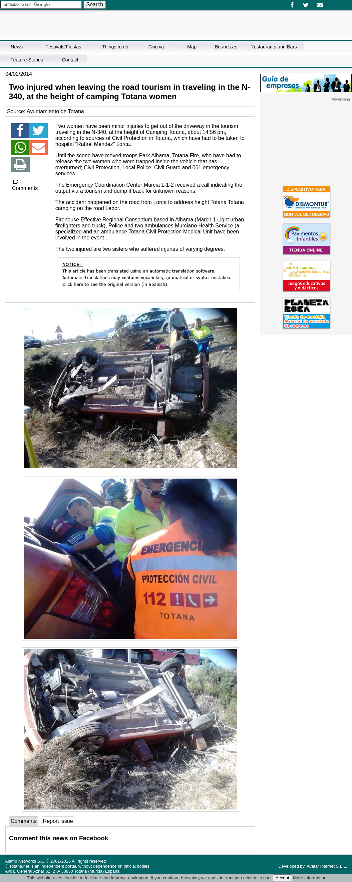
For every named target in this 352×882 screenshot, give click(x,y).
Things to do (115, 46)
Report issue (58, 821)
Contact (70, 59)
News (17, 46)
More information (309, 877)
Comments (25, 185)
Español (329, 3)
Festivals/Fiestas (63, 46)
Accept (282, 877)
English (334, 3)
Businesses (226, 46)
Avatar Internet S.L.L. (327, 866)
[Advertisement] (306, 143)
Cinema (155, 46)
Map (192, 46)
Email (319, 5)
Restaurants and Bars (273, 46)
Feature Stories (26, 59)
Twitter (306, 5)
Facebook (292, 5)
